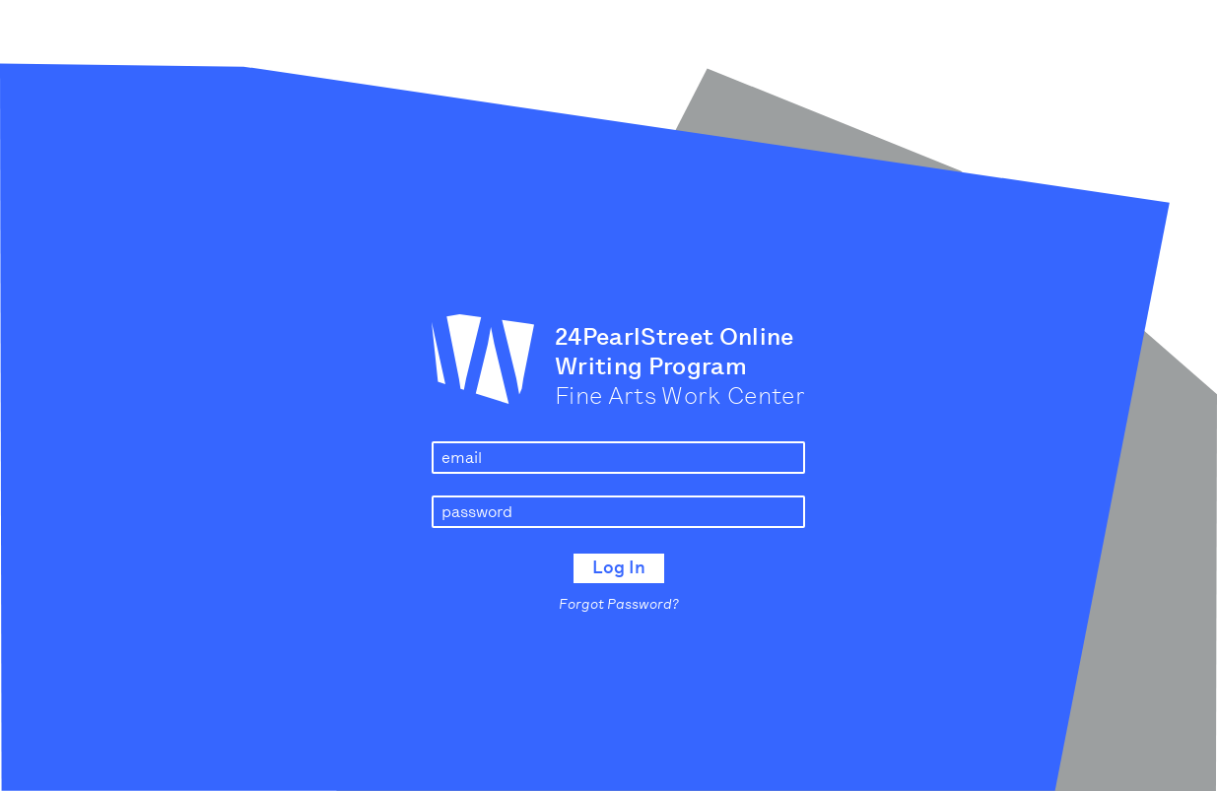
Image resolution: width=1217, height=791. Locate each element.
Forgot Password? (619, 604)
